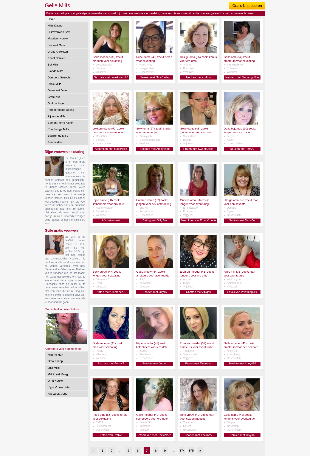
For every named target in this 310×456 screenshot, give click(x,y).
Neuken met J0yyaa (242, 435)
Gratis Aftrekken (58, 51)
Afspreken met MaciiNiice (111, 148)
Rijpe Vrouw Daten (59, 387)
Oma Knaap (55, 361)
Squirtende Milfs (58, 135)
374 (182, 450)
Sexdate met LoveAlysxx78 (111, 77)
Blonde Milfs (55, 71)
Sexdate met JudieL (154, 363)
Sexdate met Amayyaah (155, 148)
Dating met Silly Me (155, 220)
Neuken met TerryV (242, 148)
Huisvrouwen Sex (59, 32)
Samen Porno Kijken (60, 122)
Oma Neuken (56, 380)
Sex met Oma (56, 45)
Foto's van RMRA (111, 435)
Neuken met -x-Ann (198, 77)
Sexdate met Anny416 (242, 363)
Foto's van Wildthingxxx (242, 292)
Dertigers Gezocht (59, 77)
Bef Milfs (53, 64)
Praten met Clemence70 (111, 292)
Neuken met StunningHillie (242, 77)
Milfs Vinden (55, 354)
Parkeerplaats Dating (61, 109)
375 (191, 450)
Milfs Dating (55, 25)
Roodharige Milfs (58, 129)
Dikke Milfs (54, 84)
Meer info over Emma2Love (198, 220)
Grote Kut (54, 96)
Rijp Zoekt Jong (57, 393)
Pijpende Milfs (56, 116)
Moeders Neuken (58, 38)
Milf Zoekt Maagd (58, 374)
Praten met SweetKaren (198, 148)
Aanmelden (55, 142)
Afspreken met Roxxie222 (154, 435)
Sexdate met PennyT (111, 363)
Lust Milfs (54, 367)
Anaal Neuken (56, 58)
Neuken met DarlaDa (242, 220)
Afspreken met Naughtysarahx (111, 220)
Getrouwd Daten (58, 90)
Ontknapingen (56, 103)
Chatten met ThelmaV (198, 435)
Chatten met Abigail (198, 292)
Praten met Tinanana (198, 363)
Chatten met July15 (155, 292)
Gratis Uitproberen (247, 6)
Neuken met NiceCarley (155, 77)
